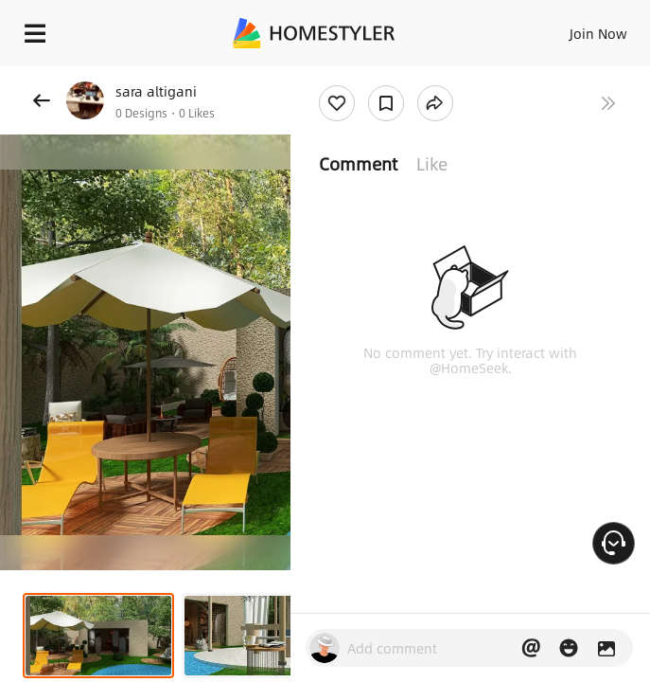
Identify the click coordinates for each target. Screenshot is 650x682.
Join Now (598, 33)
